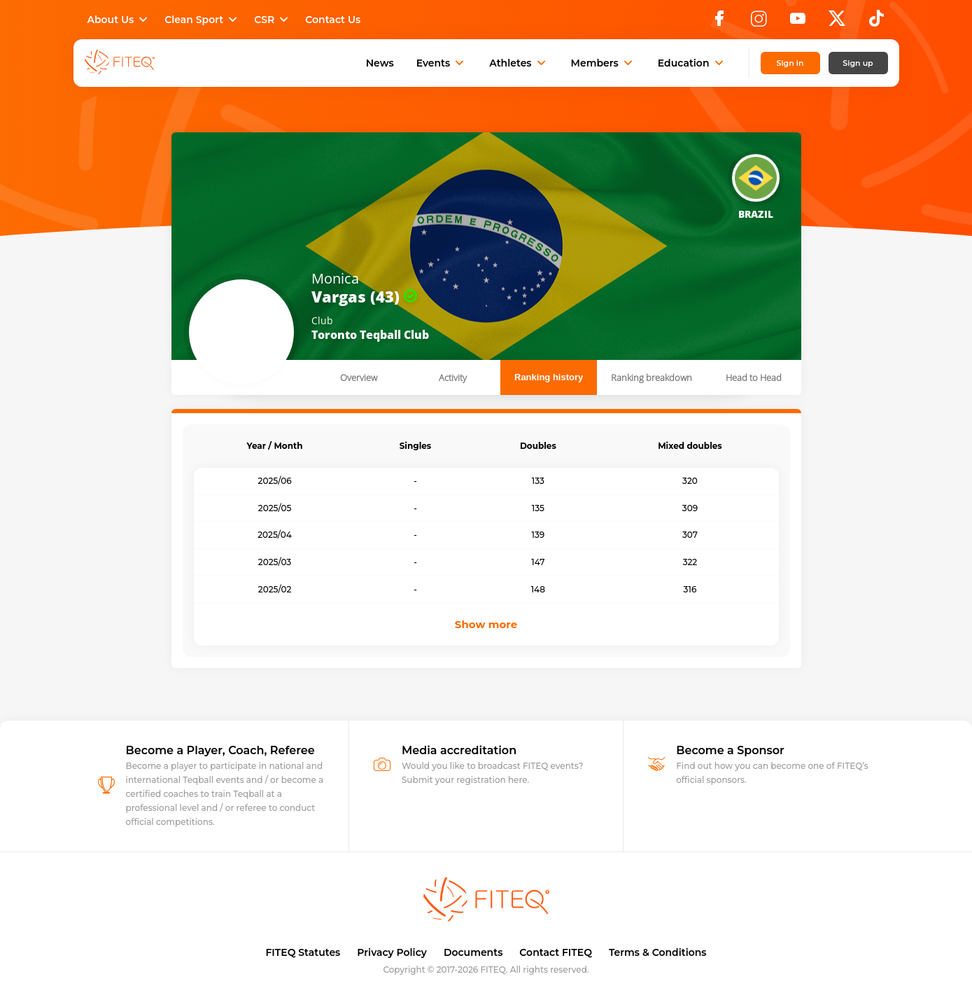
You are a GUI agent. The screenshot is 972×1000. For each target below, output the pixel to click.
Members (603, 63)
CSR (272, 20)
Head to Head (754, 377)
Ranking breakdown (651, 377)
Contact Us (332, 19)
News (380, 63)
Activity (453, 377)
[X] (837, 22)
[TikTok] (876, 22)
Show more (486, 624)
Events (441, 63)
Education (692, 63)
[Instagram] (758, 22)
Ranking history (548, 377)
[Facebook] (719, 22)
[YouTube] (797, 22)
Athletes (518, 63)
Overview (358, 377)
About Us (119, 20)
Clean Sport (202, 20)
